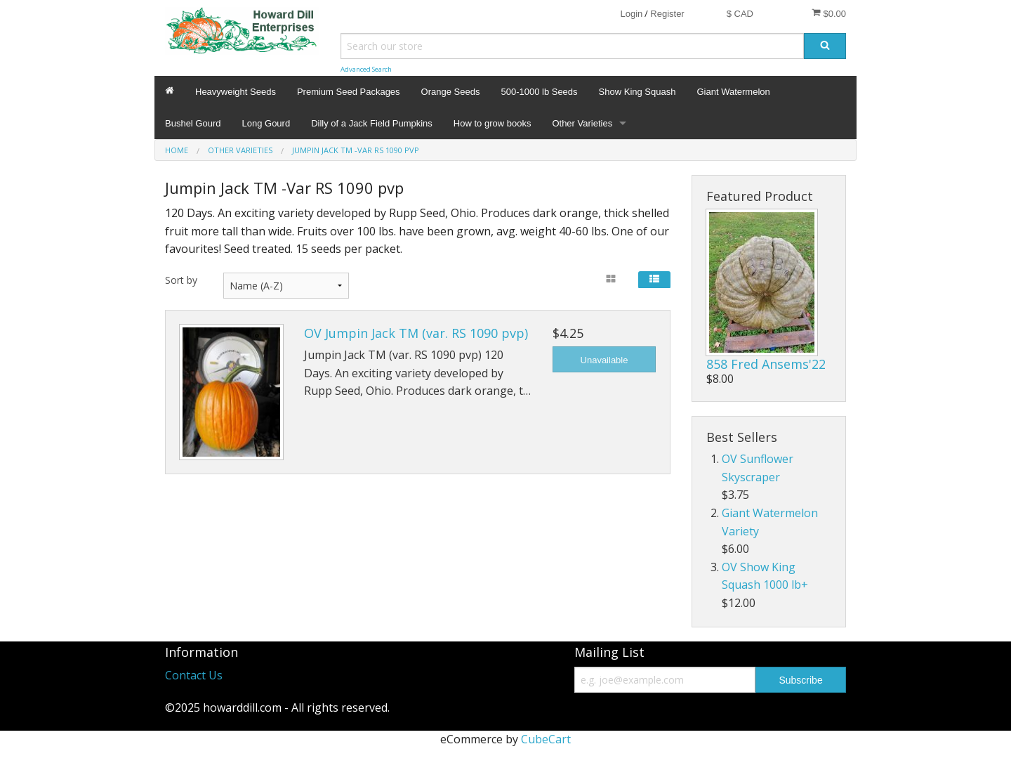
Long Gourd (266, 123)
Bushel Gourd (193, 123)
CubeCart (546, 739)
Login (631, 13)
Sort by (181, 280)
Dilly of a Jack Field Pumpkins (371, 123)
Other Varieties (582, 123)
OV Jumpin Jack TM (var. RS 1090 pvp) (416, 333)
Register (667, 13)
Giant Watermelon (732, 91)
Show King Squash (637, 91)
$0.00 (829, 13)
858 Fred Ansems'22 (766, 364)
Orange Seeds (450, 91)
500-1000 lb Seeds (539, 91)
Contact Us (194, 675)
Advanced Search (366, 69)
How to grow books (492, 123)
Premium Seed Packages (348, 91)
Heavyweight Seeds (235, 91)
